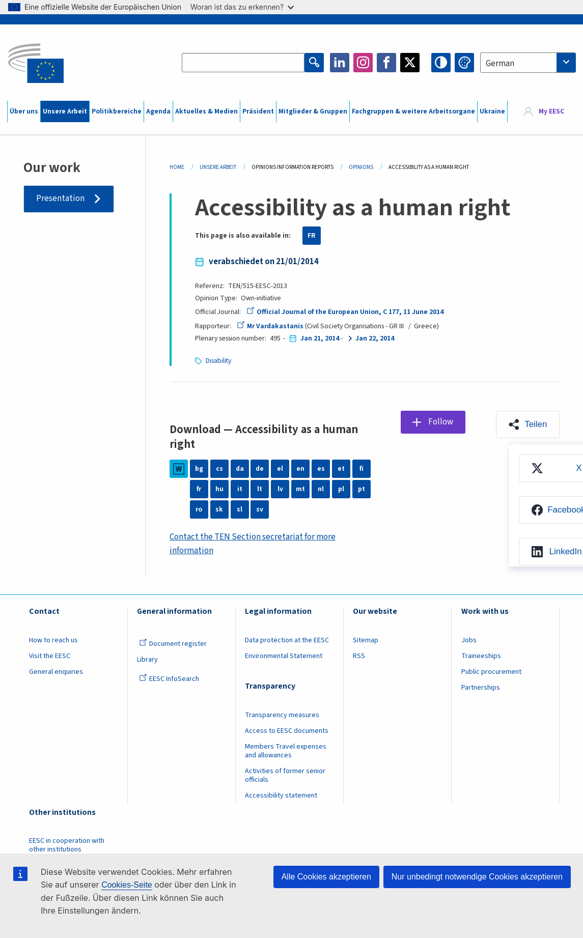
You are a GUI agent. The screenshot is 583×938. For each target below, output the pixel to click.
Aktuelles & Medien (206, 111)
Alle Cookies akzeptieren (326, 876)
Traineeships (481, 656)
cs (219, 469)
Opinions (361, 167)
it (239, 489)
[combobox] (528, 62)
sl (239, 509)
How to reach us (53, 640)
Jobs (469, 640)
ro (199, 509)
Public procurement (491, 672)
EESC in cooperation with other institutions (66, 845)
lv (280, 489)
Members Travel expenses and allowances (285, 751)
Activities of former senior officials (285, 775)
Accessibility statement (281, 795)
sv (259, 509)
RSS (359, 656)
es (321, 469)
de (260, 469)
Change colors (464, 62)
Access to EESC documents (286, 731)
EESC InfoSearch (169, 679)
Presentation (60, 198)
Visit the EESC (49, 656)
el (280, 469)
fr (199, 489)
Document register (173, 644)
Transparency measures (282, 715)
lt (259, 489)
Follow (440, 422)
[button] (528, 424)
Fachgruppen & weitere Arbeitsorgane (413, 111)
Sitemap (365, 640)
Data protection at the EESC (287, 640)
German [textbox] (500, 64)
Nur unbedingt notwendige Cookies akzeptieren (477, 876)
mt (300, 489)
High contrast (441, 62)
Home (177, 167)
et (341, 469)
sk (219, 509)
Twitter (410, 62)
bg (199, 469)
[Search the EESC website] (243, 62)
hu (219, 489)
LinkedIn (339, 62)
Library (147, 660)
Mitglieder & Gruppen (313, 111)
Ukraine (492, 111)
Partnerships (480, 688)
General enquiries (56, 672)
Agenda (158, 111)
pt (361, 489)
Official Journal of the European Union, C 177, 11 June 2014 (344, 312)
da (240, 469)
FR (312, 236)
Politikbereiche (117, 111)
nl (321, 489)
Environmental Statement (283, 656)
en (300, 469)
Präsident (258, 111)
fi (361, 469)
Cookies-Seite (126, 884)
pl (341, 489)
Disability (218, 361)
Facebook (386, 62)
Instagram (363, 62)
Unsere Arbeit (65, 111)
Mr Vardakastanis (270, 326)
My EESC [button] (551, 111)
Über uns (24, 111)
